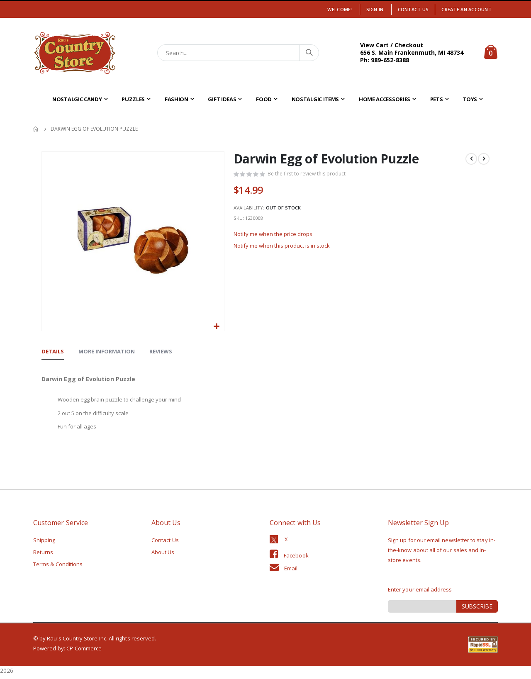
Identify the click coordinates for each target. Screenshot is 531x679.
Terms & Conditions (58, 567)
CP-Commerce (84, 651)
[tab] (52, 352)
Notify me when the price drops (276, 239)
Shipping (44, 543)
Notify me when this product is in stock (286, 252)
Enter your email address (420, 592)
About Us (163, 555)
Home (36, 129)
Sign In (375, 9)
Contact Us (413, 9)
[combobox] (238, 52)
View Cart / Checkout (391, 45)
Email (290, 571)
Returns (43, 555)
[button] (216, 326)
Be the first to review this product (309, 174)
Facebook (296, 558)
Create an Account (466, 9)
